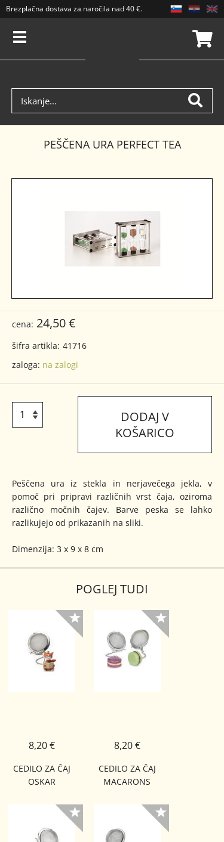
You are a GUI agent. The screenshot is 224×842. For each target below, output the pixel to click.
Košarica (201, 39)
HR (194, 9)
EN (212, 9)
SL (176, 9)
